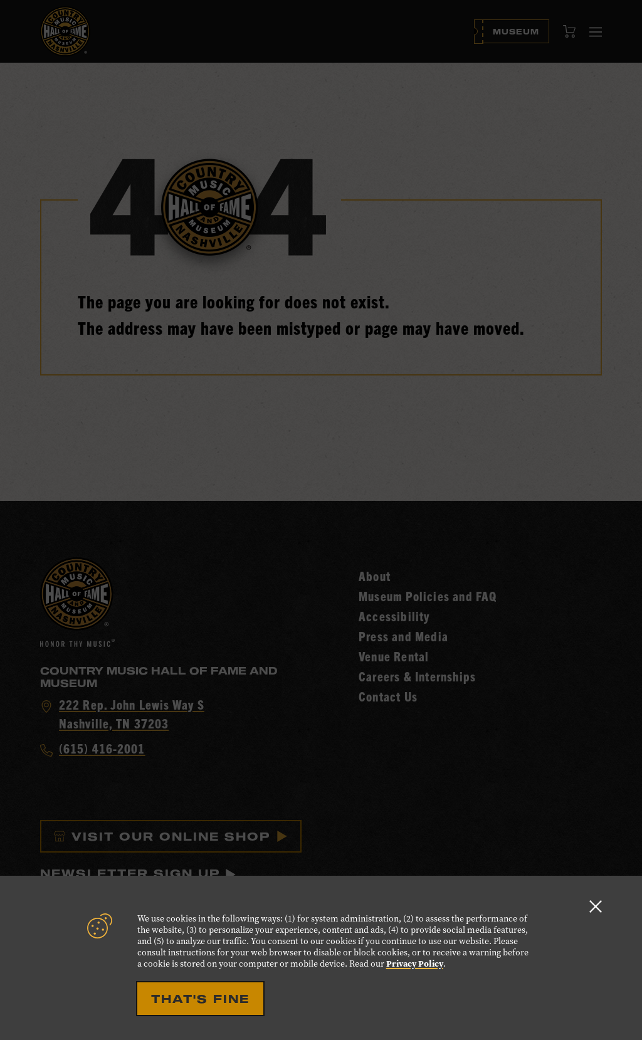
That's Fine (200, 999)
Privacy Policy (414, 964)
